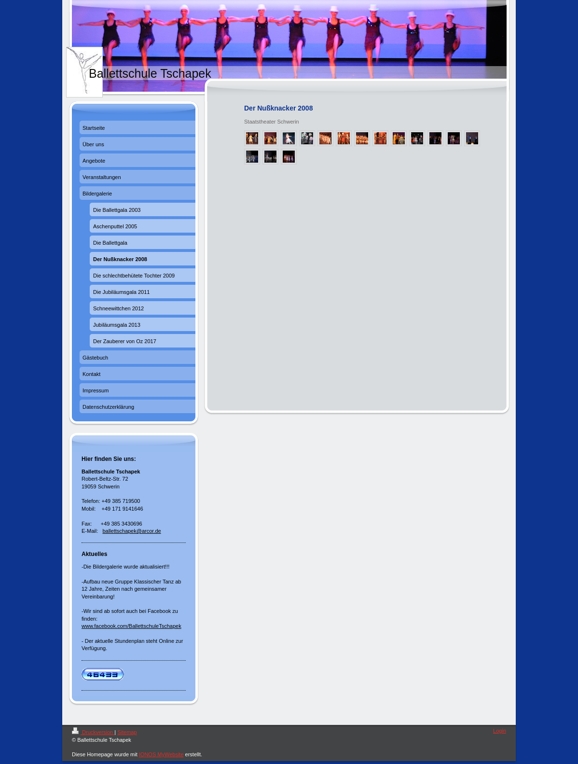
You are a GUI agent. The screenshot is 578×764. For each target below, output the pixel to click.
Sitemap (127, 732)
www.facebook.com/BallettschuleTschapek (131, 626)
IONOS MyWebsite (161, 754)
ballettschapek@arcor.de (131, 531)
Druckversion (93, 732)
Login (499, 731)
